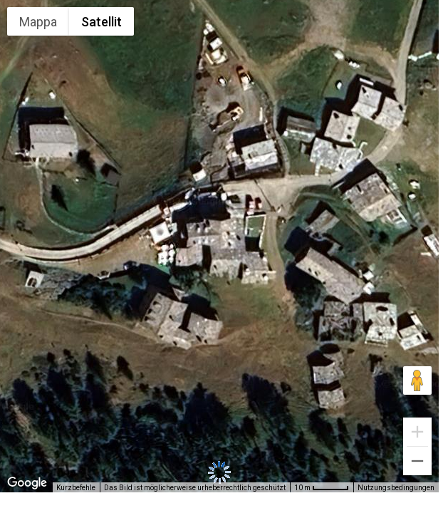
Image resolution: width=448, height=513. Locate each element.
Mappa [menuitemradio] (38, 21)
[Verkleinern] (417, 461)
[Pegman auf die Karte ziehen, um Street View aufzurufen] (417, 380)
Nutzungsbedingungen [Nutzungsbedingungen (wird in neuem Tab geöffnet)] (396, 488)
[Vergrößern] (417, 432)
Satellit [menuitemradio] (101, 21)
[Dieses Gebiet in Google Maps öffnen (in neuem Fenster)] (27, 483)
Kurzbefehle (75, 488)
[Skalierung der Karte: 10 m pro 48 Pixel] (321, 487)
